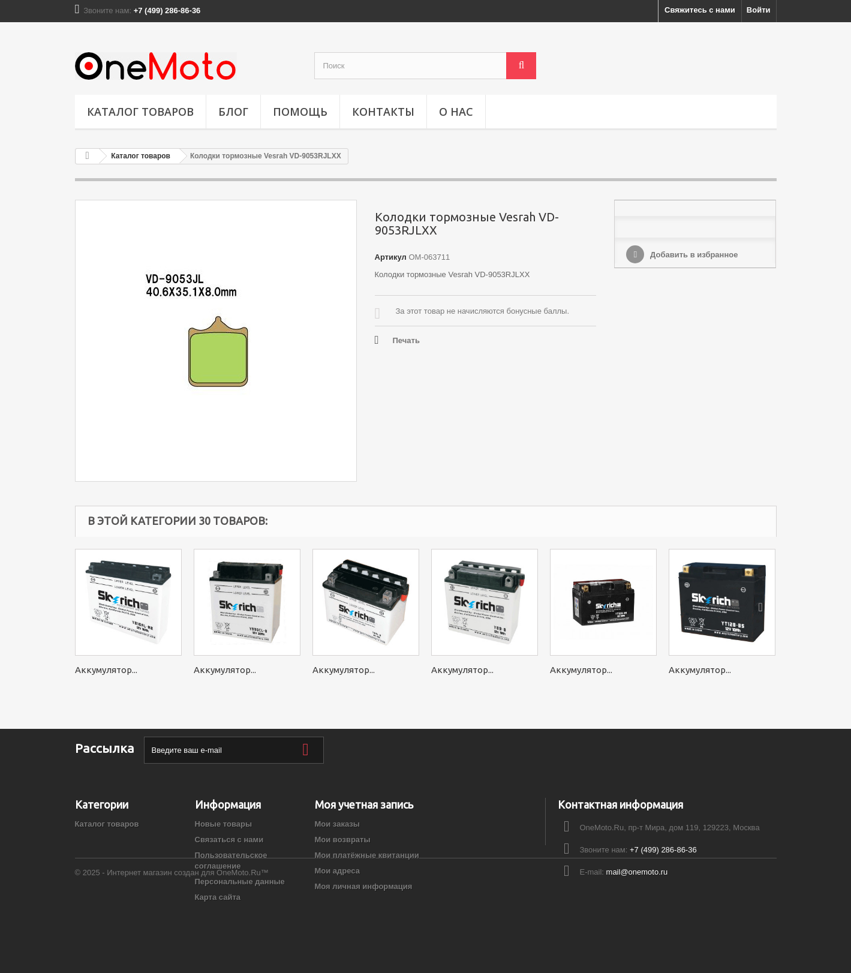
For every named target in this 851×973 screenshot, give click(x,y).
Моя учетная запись (364, 804)
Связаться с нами (229, 839)
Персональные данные (240, 881)
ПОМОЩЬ (300, 111)
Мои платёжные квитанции (367, 855)
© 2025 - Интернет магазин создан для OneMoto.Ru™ (172, 940)
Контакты (383, 111)
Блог (233, 111)
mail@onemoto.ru (637, 871)
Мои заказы (337, 823)
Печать (406, 340)
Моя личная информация (364, 886)
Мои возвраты (343, 839)
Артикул (391, 257)
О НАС (456, 111)
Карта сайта (218, 897)
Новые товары (223, 823)
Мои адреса (337, 870)
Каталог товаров (140, 111)
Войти (759, 9)
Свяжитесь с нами (699, 9)
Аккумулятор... (106, 670)
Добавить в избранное (693, 254)
